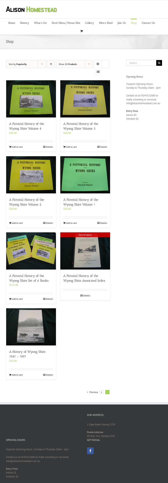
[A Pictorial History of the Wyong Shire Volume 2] (31, 174)
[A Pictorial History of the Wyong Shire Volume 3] (85, 98)
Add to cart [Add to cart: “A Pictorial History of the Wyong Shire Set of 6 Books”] (17, 298)
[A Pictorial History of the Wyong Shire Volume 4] (31, 98)
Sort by (18, 64)
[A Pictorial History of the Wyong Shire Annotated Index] (85, 251)
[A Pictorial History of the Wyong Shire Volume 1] (85, 174)
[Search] (159, 63)
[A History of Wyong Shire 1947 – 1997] (31, 326)
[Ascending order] (51, 64)
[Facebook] (90, 450)
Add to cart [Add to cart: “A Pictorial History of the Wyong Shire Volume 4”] (17, 146)
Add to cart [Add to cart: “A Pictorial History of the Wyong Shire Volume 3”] (71, 146)
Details (49, 146)
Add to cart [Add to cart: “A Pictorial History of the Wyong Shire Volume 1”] (71, 222)
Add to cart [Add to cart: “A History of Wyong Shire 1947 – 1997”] (17, 374)
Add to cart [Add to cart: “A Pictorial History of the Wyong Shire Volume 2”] (17, 222)
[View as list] (98, 72)
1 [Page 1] (101, 392)
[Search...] (141, 63)
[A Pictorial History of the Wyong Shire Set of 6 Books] (31, 251)
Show (68, 64)
